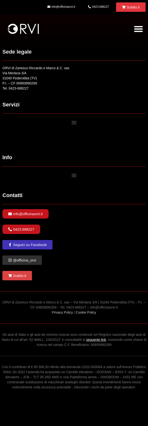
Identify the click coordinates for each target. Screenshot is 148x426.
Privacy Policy (62, 312)
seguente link (96, 340)
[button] (139, 29)
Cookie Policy (86, 312)
